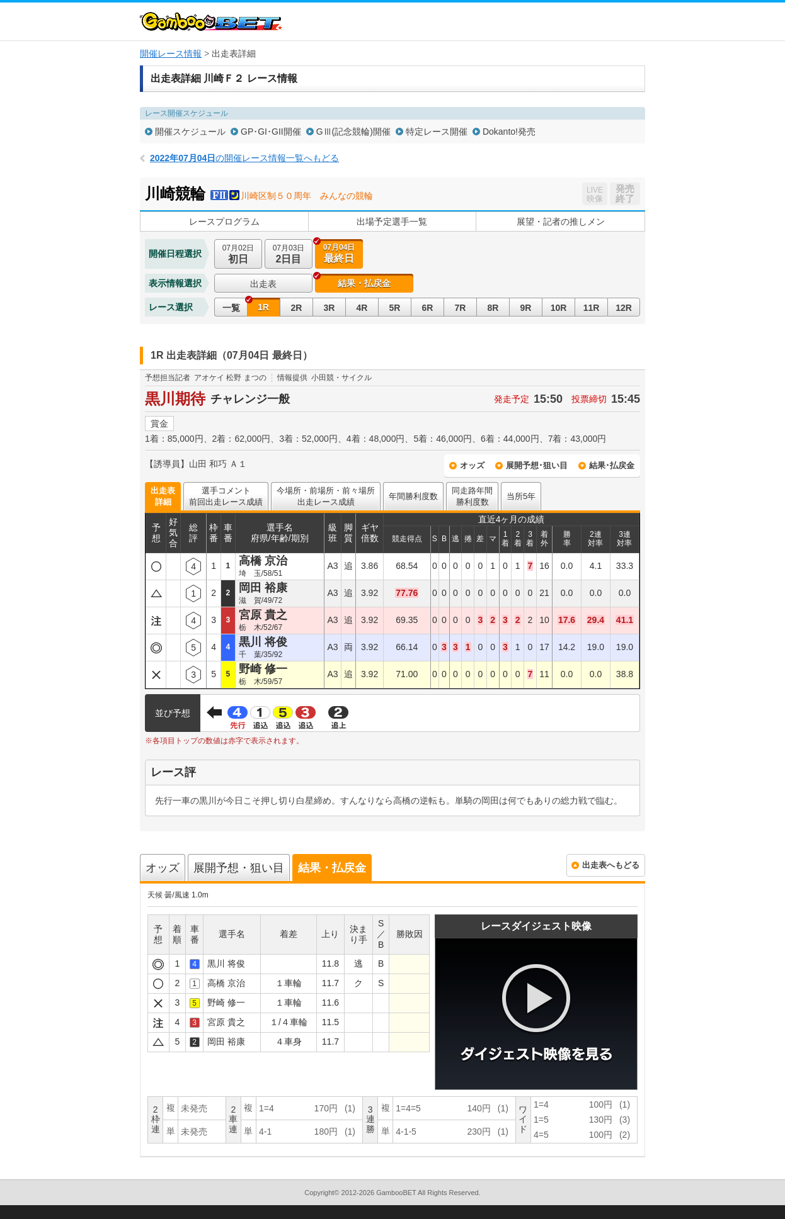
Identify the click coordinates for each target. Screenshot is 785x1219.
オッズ (472, 465)
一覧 (231, 308)
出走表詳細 (163, 496)
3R (329, 308)
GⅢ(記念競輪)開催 (353, 131)
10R (559, 308)
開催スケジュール (190, 131)
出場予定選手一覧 (392, 221)
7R (460, 308)
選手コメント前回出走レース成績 (226, 496)
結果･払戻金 (611, 465)
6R (427, 308)
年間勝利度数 (413, 496)
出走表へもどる (610, 865)
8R (493, 308)
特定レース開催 (436, 131)
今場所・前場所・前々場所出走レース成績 (326, 496)
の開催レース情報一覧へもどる (244, 158)
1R (263, 307)
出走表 (263, 284)
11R (591, 308)
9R (526, 308)
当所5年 (521, 496)
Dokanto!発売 (509, 131)
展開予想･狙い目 (537, 465)
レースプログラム (224, 221)
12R (624, 308)
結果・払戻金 (364, 283)
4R (362, 308)
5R (395, 308)
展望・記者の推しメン (561, 221)
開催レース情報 (171, 53)
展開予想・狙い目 (238, 868)
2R (296, 308)
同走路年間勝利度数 (472, 496)
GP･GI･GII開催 (271, 131)
